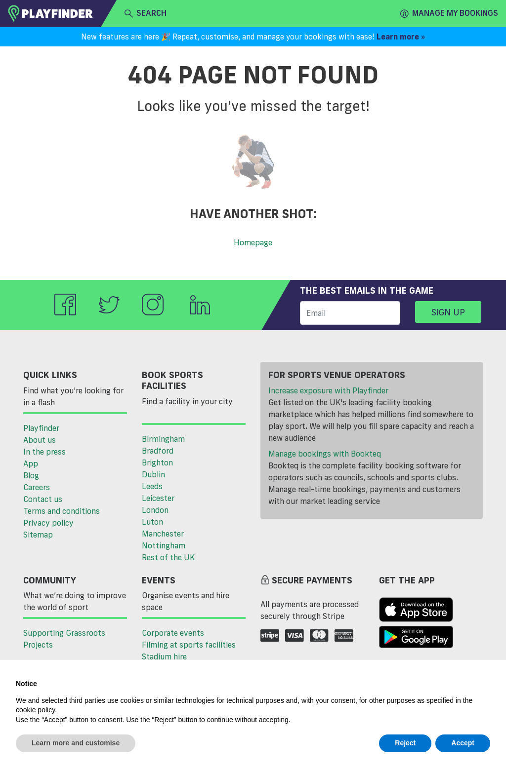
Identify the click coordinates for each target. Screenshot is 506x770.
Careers (36, 487)
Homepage (253, 242)
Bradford (157, 451)
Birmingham (163, 439)
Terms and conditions (61, 511)
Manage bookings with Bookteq (324, 454)
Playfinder (41, 428)
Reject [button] (405, 743)
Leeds (152, 486)
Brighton (157, 462)
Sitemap (38, 534)
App (30, 463)
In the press (44, 452)
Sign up (448, 312)
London (155, 510)
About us (39, 440)
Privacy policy (48, 523)
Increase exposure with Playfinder (328, 390)
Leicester (158, 498)
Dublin (153, 474)
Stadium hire (164, 656)
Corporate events (173, 633)
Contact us (42, 499)
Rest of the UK (168, 557)
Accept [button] (462, 743)
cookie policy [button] (35, 710)
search (146, 13)
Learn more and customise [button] (76, 743)
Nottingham (163, 545)
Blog (31, 475)
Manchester (163, 534)
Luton (152, 522)
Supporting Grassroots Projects (64, 639)
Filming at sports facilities (189, 645)
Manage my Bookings (449, 13)
